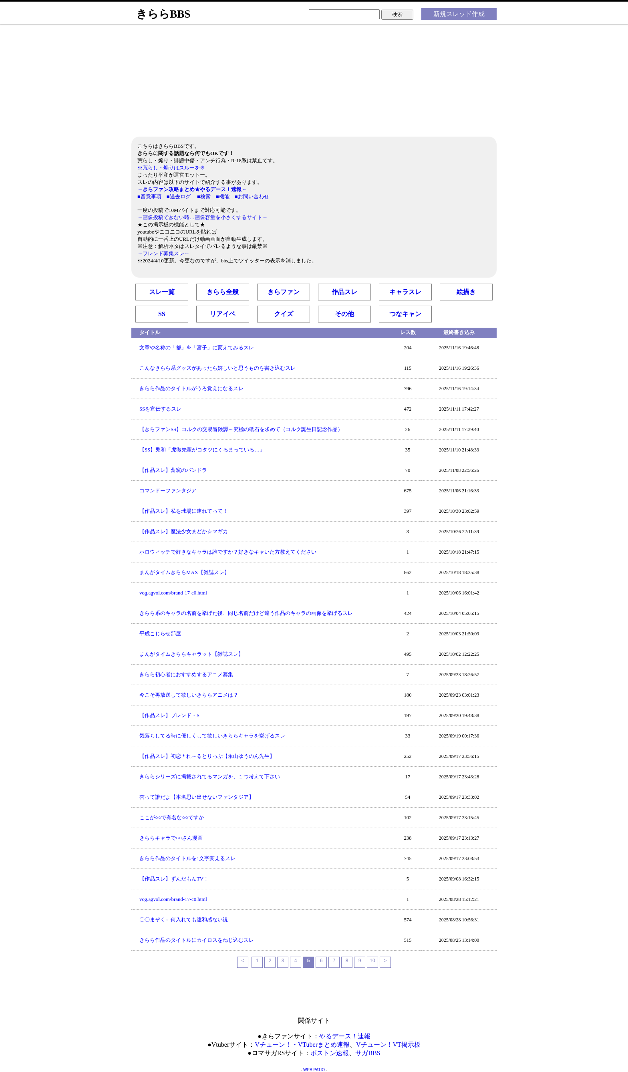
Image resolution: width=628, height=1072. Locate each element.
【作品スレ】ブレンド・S (169, 715)
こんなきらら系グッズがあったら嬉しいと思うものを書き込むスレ (217, 368)
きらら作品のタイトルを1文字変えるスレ (187, 858)
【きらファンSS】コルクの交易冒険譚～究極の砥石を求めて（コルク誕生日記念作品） (241, 429)
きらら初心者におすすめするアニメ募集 (186, 674)
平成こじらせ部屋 (160, 634)
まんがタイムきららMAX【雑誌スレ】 (184, 572)
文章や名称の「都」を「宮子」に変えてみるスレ (196, 348)
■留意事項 (149, 196)
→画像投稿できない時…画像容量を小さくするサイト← (202, 217)
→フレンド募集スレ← (163, 253)
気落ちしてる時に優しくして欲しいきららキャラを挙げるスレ (212, 736)
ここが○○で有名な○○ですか (171, 817)
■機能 (222, 196)
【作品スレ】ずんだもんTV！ (174, 879)
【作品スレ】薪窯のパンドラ (173, 470)
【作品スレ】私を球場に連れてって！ (183, 511)
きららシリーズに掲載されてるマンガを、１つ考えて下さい (209, 777)
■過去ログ (179, 196)
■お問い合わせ (252, 196)
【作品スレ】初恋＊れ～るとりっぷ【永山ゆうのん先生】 (207, 756)
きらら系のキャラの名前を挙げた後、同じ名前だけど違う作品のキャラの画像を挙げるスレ (246, 613)
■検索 (204, 196)
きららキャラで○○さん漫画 (171, 838)
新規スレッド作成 (459, 13)
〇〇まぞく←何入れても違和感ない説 (183, 920)
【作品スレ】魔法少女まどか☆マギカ (183, 531)
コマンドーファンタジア (168, 491)
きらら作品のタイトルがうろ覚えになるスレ (191, 388)
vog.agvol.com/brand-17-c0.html (173, 593)
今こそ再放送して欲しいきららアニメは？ (188, 695)
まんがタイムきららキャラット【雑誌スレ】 (191, 654)
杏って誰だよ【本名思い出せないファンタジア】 (196, 797)
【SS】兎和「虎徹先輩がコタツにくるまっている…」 (202, 450)
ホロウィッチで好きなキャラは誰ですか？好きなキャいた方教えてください (227, 552)
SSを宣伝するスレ (160, 409)
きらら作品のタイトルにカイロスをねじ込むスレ (196, 940)
